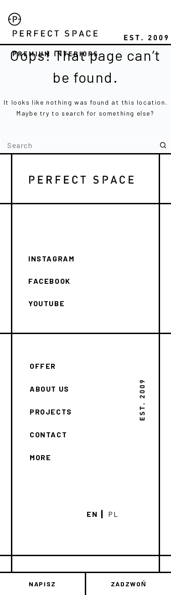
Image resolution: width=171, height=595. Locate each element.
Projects (51, 411)
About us (49, 388)
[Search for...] (77, 145)
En (92, 514)
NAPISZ (42, 584)
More (40, 457)
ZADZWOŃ (128, 584)
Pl (113, 514)
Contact (48, 434)
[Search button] (163, 145)
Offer (43, 365)
